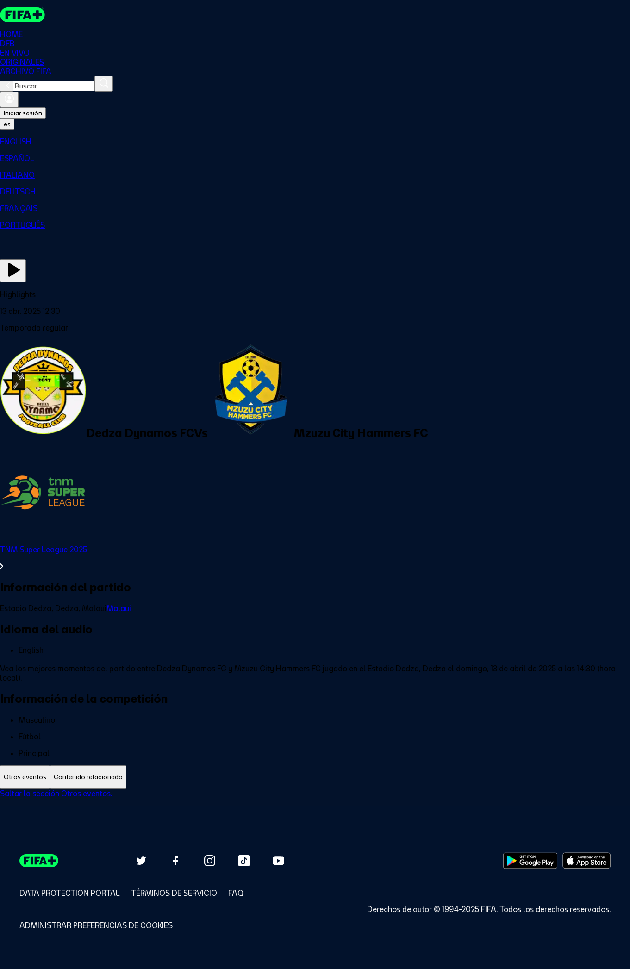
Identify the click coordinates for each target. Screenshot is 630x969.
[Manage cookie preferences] (96, 925)
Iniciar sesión (23, 113)
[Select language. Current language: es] (7, 124)
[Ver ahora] (13, 270)
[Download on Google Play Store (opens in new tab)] (530, 860)
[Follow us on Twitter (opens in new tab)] (141, 860)
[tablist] (315, 777)
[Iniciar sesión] (9, 99)
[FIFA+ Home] (22, 15)
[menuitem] (315, 141)
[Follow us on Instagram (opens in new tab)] (210, 860)
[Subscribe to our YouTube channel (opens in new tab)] (278, 860)
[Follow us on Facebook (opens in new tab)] (175, 860)
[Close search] (6, 86)
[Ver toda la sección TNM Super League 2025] (315, 558)
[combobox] (53, 86)
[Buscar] (103, 84)
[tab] (25, 777)
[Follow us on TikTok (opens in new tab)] (244, 860)
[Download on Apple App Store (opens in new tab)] (586, 860)
